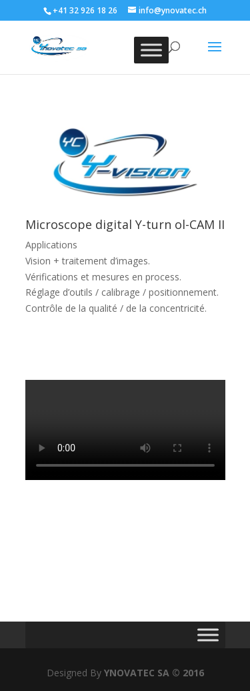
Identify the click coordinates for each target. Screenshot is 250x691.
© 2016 (188, 672)
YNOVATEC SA (136, 672)
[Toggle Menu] (151, 49)
